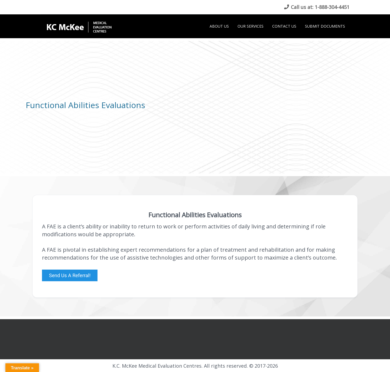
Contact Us (284, 26)
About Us (219, 26)
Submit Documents (325, 26)
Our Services (251, 26)
